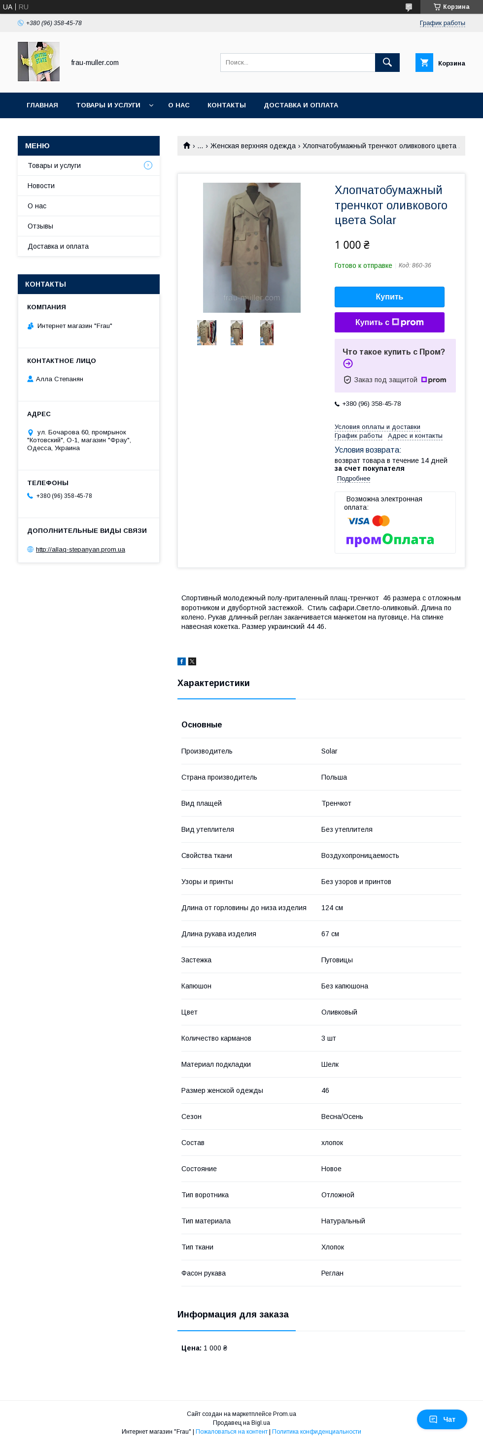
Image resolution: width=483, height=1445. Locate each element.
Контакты (226, 105)
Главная (42, 105)
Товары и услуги (108, 105)
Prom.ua (284, 1414)
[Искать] (387, 62)
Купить (390, 297)
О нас (179, 105)
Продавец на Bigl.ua (241, 1422)
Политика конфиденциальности (316, 1431)
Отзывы (40, 226)
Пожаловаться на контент (232, 1431)
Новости (41, 186)
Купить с (389, 322)
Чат (442, 1419)
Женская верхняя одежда (253, 146)
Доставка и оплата (301, 105)
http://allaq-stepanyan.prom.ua (80, 549)
